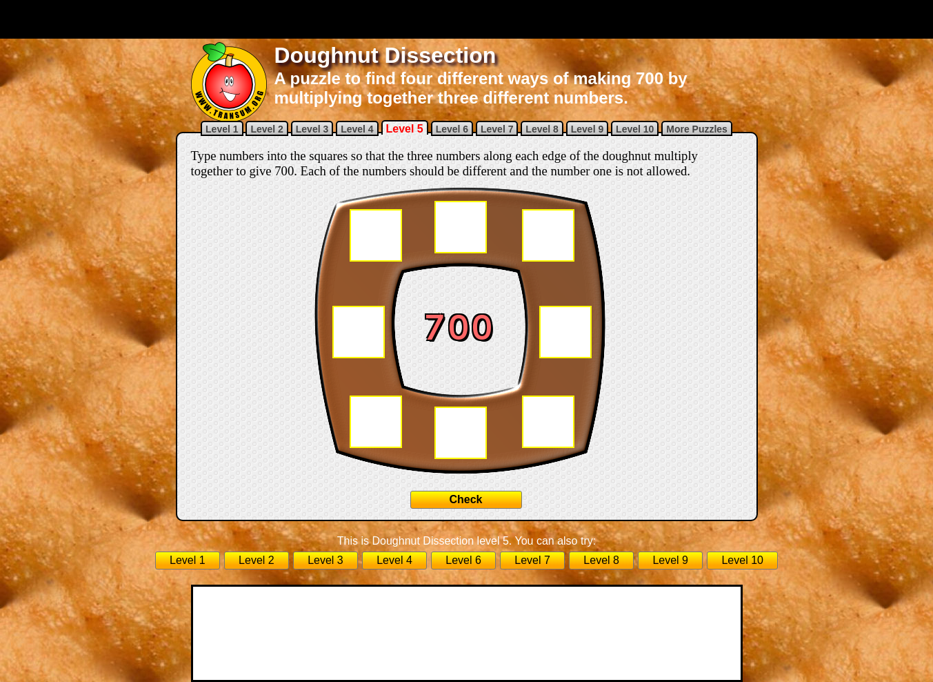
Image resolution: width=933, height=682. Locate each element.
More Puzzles (697, 129)
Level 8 (541, 129)
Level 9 (587, 129)
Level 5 (404, 129)
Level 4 (357, 129)
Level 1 (221, 129)
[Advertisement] (467, 19)
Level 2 (266, 129)
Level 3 (312, 129)
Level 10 (635, 129)
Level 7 (497, 129)
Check (465, 499)
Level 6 (452, 129)
